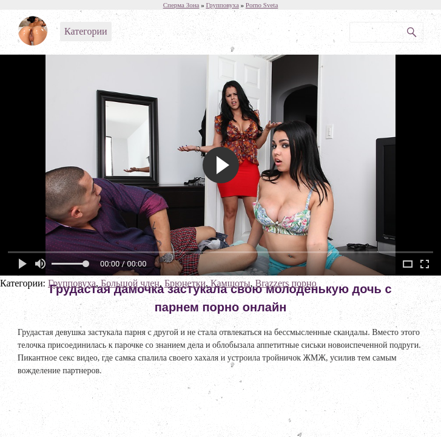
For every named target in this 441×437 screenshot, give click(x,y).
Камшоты (230, 283)
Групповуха (72, 283)
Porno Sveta (262, 4)
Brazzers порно (286, 283)
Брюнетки (185, 283)
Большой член (130, 283)
